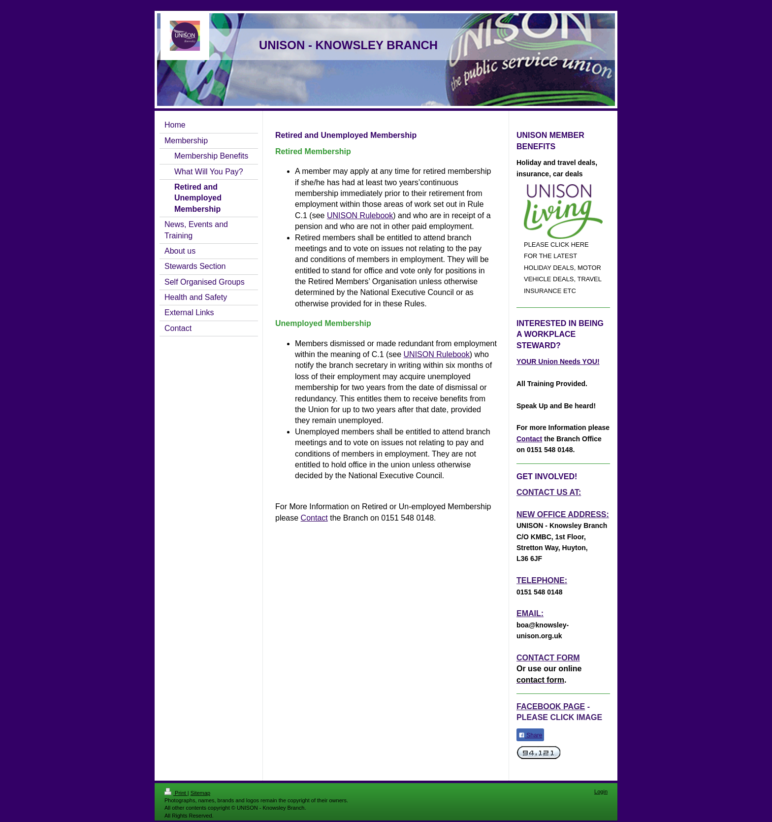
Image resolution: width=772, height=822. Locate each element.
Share (530, 735)
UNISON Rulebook (360, 215)
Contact (314, 518)
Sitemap (200, 793)
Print (176, 793)
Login (601, 791)
